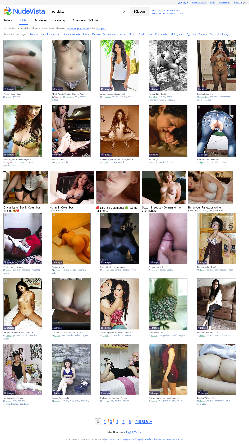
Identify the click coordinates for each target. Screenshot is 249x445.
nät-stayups (24, 404)
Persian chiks (58, 159)
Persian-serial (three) (206, 267)
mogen (126, 270)
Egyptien (191, 34)
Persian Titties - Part (206, 398)
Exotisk (96, 34)
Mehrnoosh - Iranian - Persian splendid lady (113, 398)
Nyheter (161, 439)
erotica (130, 97)
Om (106, 439)
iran (208, 162)
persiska (16, 97)
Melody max (177, 34)
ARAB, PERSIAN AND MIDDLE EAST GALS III (19, 332)
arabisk (55, 100)
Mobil (212, 2)
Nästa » (143, 421)
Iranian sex (53, 34)
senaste (71, 28)
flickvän (170, 162)
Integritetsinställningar (132, 439)
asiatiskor (81, 270)
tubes (7, 20)
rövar (14, 165)
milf (76, 97)
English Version (133, 432)
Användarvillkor (150, 439)
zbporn (8, 97)
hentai (169, 97)
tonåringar (26, 270)
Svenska (182, 2)
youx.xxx (106, 97)
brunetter (30, 162)
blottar (230, 270)
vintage (73, 270)
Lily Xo (9, 162)
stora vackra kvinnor (157, 100)
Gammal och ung (219, 34)
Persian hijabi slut (205, 94)
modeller (41, 20)
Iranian (122, 34)
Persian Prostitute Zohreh (208, 332)
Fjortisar (203, 34)
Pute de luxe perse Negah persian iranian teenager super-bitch (164, 398)
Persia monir (109, 34)
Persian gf (153, 159)
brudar (121, 335)
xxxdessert (20, 162)
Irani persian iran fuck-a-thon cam (67, 332)
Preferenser (224, 2)
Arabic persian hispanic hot (112, 94)
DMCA (119, 439)
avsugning (35, 270)
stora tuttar (201, 404)
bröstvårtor (219, 401)
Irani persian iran (156, 332)
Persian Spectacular (61, 398)
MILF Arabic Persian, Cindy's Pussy (68, 94)
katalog (59, 20)
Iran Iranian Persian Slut (208, 159)
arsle (54, 273)
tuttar (77, 401)
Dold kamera (146, 34)
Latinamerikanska (71, 34)
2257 (112, 439)
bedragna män (224, 97)
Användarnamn (199, 2)
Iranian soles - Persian (13, 398)
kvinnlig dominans (11, 404)
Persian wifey (58, 267)
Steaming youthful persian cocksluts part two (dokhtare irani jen (116, 332)
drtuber (154, 97)
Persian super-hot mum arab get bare (116, 159)
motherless (203, 97)
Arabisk (34, 34)
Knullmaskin (161, 34)
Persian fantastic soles (13, 267)
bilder (23, 20)
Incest (86, 34)
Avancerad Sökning (86, 20)
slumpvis (101, 28)
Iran (42, 34)
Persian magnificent (158, 267)
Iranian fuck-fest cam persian (113, 267)
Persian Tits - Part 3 (158, 94)
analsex (208, 100)
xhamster (69, 97)
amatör (6, 273)
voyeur (133, 270)
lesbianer (170, 100)
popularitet (83, 28)
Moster (132, 34)
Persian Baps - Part (12, 94)
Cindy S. (58, 97)
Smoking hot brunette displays (17, 159)
